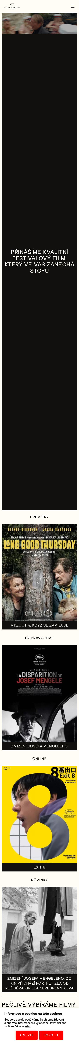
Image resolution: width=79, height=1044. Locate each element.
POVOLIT (51, 1035)
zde (27, 1026)
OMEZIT (26, 1035)
